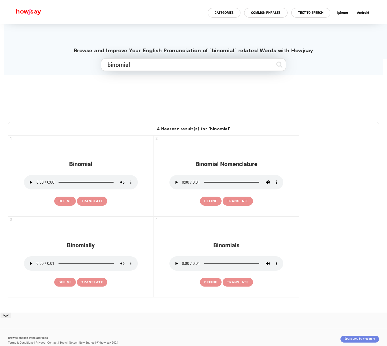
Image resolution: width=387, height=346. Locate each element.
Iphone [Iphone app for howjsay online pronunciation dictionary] (342, 13)
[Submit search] (279, 64)
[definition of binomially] (65, 282)
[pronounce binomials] (226, 263)
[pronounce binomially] (81, 263)
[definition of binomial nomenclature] (211, 201)
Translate (92, 201)
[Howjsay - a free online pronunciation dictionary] (20, 12)
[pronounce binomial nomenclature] (226, 182)
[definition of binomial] (65, 201)
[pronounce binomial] (81, 182)
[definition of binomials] (211, 282)
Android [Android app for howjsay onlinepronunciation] (363, 13)
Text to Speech (310, 13)
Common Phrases (266, 13)
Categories (224, 13)
